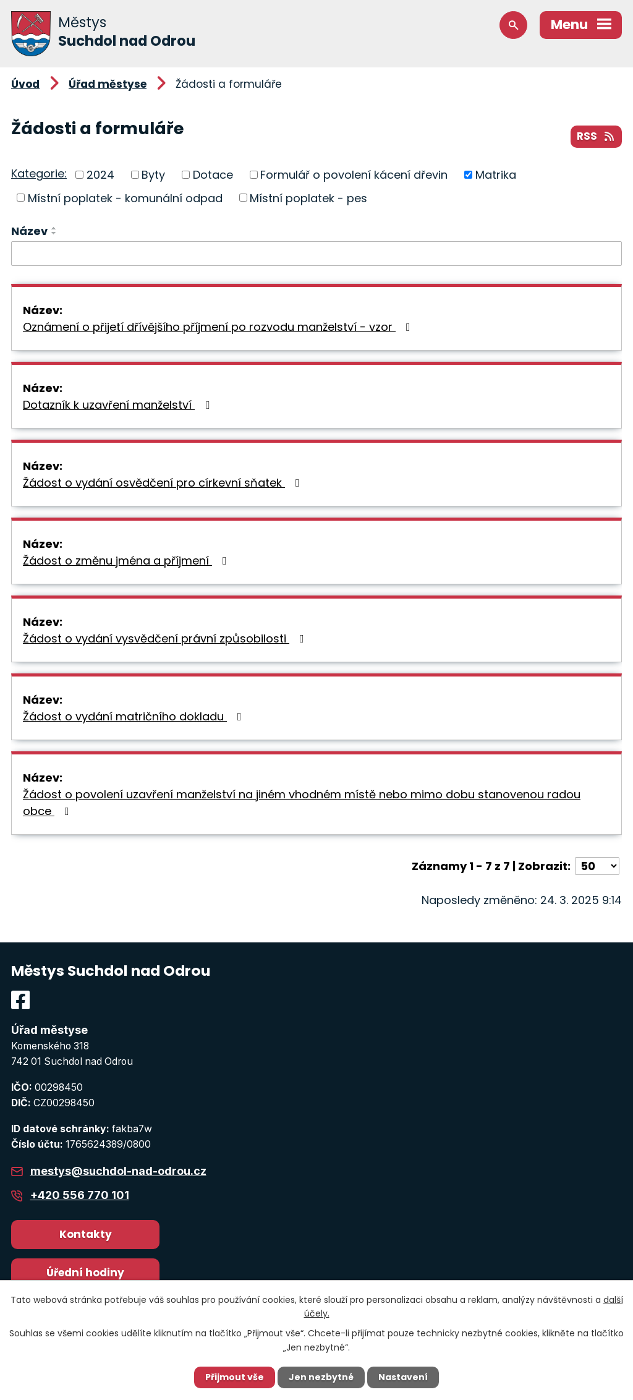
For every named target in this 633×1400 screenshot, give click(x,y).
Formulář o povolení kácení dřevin (354, 174)
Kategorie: (39, 173)
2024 (100, 174)
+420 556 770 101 (79, 1195)
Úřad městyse (108, 84)
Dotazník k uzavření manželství (119, 404)
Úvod (25, 84)
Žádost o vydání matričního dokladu (135, 716)
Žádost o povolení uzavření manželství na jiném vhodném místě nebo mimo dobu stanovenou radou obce (301, 803)
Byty (153, 174)
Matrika (495, 174)
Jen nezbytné (321, 1377)
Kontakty (85, 1234)
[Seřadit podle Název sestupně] (54, 233)
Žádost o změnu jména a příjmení (127, 560)
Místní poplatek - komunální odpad (125, 197)
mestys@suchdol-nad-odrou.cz (118, 1170)
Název (29, 231)
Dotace (213, 174)
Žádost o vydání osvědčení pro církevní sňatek (164, 482)
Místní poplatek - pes (308, 197)
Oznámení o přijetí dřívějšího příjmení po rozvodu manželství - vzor (219, 327)
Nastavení (403, 1377)
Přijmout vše (234, 1377)
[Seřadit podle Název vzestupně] (54, 228)
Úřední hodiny (85, 1272)
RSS (596, 136)
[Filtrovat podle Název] (316, 253)
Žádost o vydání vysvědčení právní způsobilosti (166, 638)
